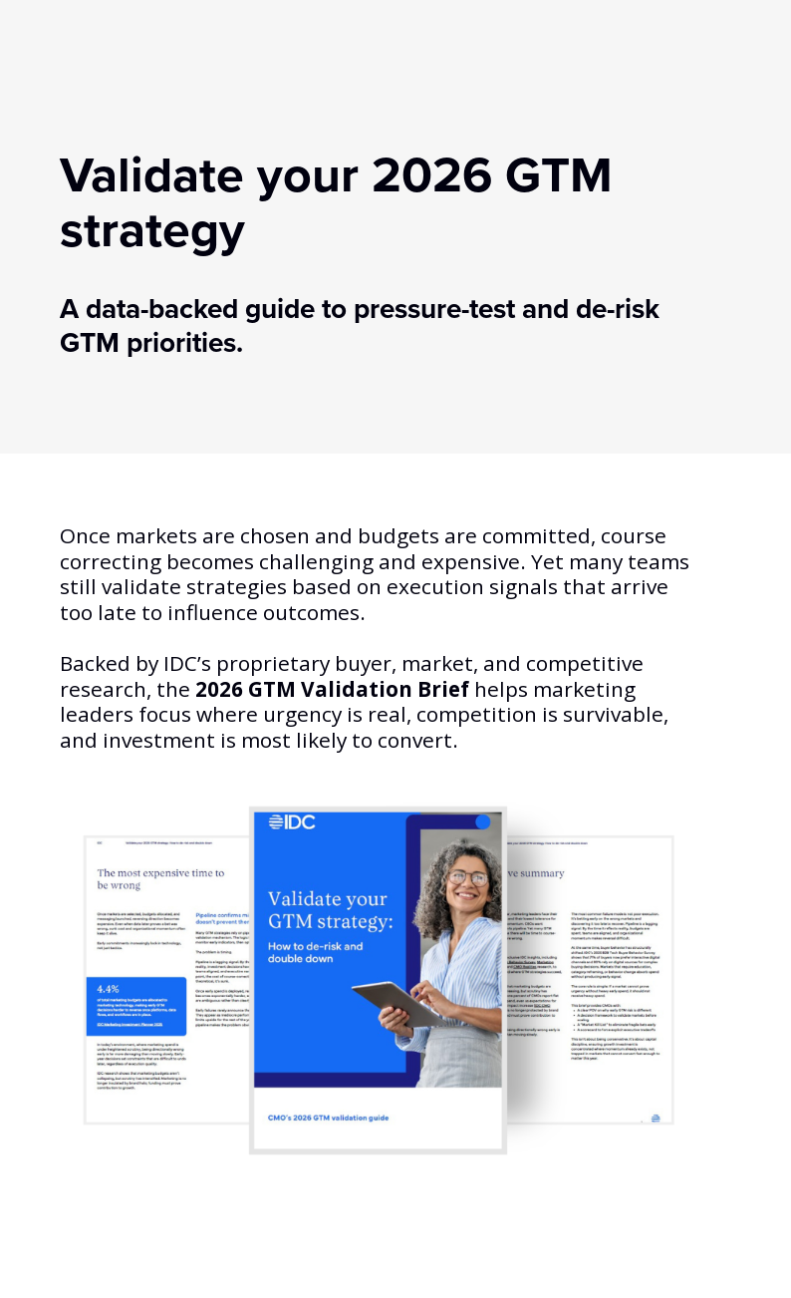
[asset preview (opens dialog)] (378, 980)
